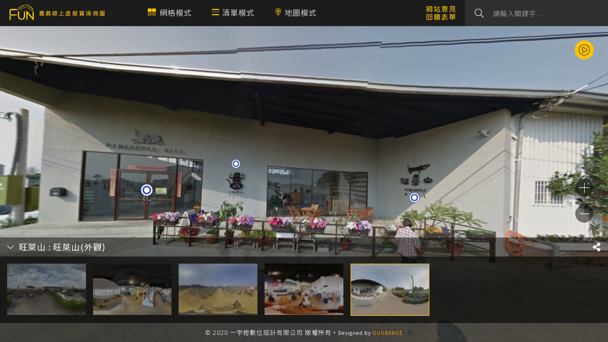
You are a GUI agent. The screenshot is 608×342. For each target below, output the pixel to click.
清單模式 (233, 12)
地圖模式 (296, 12)
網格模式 (170, 12)
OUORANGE (387, 332)
